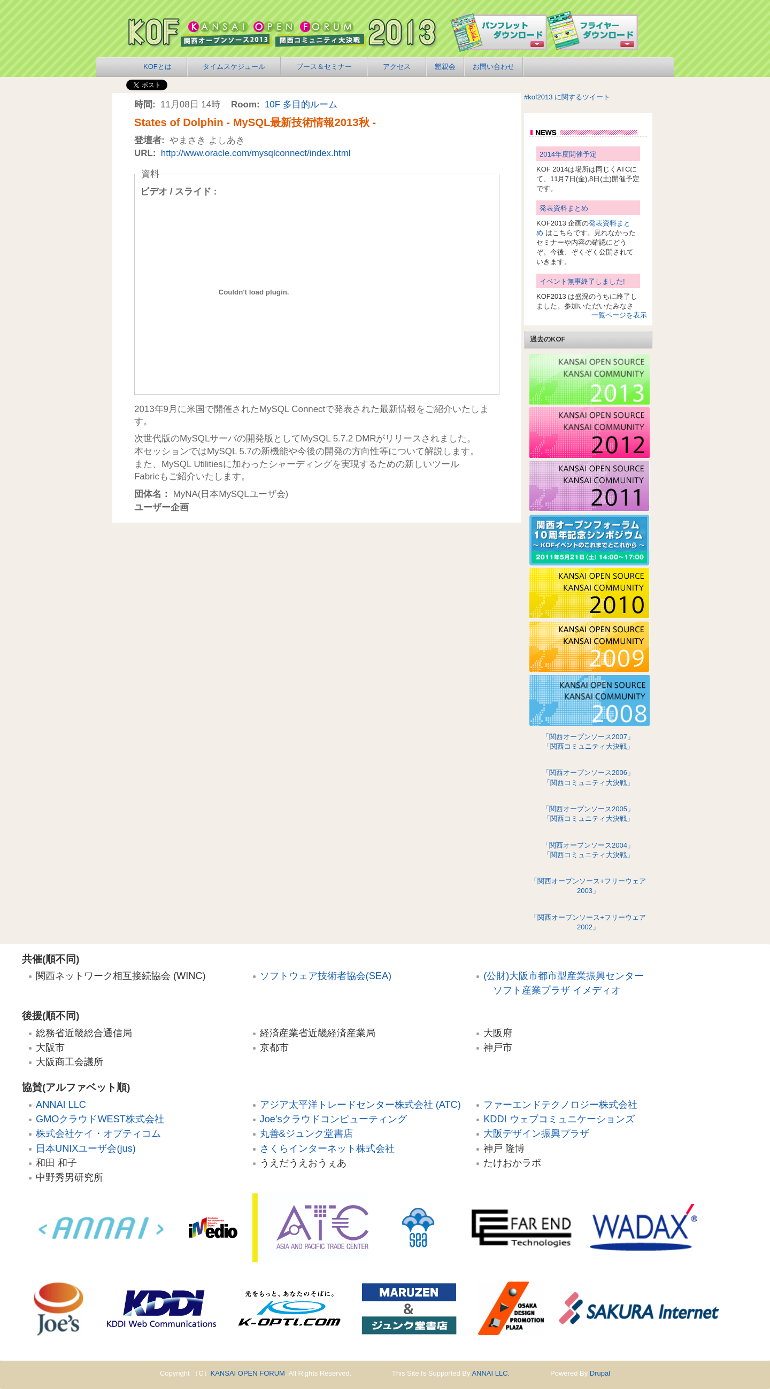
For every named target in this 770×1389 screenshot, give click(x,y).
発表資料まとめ (564, 208)
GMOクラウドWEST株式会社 (100, 1119)
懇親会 (445, 67)
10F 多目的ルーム (301, 104)
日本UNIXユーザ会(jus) (86, 1148)
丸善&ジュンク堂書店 (306, 1133)
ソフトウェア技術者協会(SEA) (326, 976)
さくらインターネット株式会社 (327, 1148)
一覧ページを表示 (619, 315)
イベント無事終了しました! (582, 281)
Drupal (600, 1373)
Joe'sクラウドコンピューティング (333, 1119)
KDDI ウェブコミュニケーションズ (559, 1119)
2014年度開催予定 (568, 154)
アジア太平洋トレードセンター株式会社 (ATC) (360, 1104)
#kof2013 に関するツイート (567, 97)
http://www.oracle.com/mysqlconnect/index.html (256, 153)
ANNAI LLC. (490, 1373)
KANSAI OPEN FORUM (248, 1373)
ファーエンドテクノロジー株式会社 (560, 1104)
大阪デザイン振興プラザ (536, 1133)
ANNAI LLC (61, 1104)
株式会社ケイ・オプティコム (98, 1133)
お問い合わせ (493, 67)
